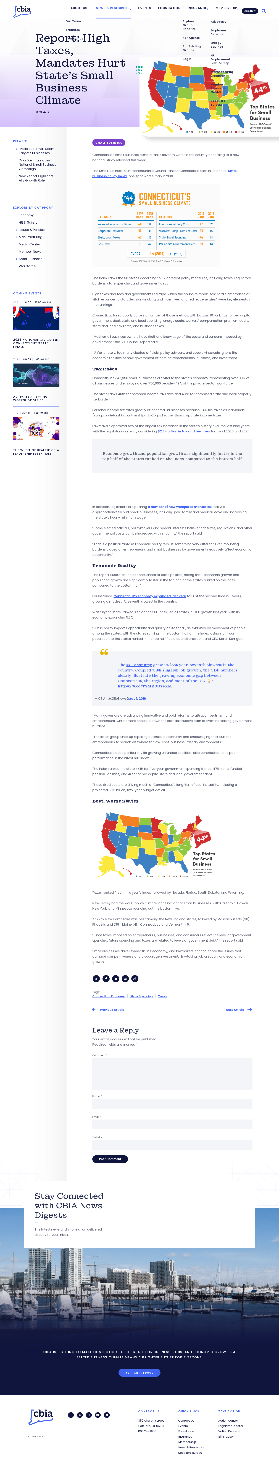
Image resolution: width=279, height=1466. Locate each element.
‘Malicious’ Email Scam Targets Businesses (36, 151)
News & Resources (123, 9)
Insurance (197, 9)
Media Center (29, 244)
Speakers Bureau (190, 1453)
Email (96, 1118)
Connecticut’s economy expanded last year (150, 596)
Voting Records (229, 1431)
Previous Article (112, 1011)
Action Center (228, 1421)
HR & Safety (28, 222)
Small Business (30, 259)
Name (97, 1097)
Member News (30, 252)
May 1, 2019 (137, 698)
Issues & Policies (32, 230)
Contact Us (186, 1421)
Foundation (173, 9)
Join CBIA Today (139, 1374)
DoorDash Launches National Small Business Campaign (37, 164)
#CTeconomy (139, 665)
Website (97, 1138)
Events (152, 9)
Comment (99, 1056)
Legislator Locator (230, 1426)
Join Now (249, 9)
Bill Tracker (226, 1437)
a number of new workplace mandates (180, 507)
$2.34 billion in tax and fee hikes (184, 431)
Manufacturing (30, 237)
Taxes (162, 997)
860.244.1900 (147, 1431)
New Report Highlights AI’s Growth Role (36, 178)
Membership (223, 9)
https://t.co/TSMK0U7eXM (145, 686)
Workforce (27, 266)
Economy (26, 215)
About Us (93, 9)
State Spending (141, 997)
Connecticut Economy (108, 997)
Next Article (235, 1011)
